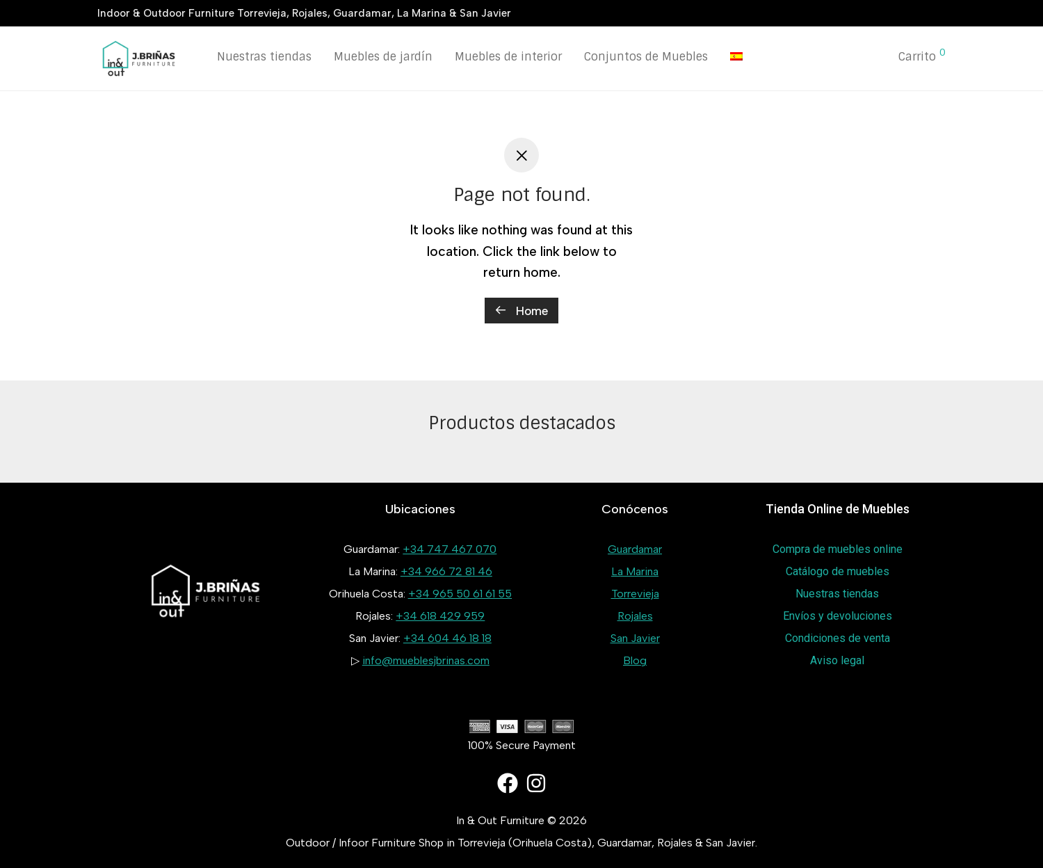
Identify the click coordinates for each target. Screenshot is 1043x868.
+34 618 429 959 (440, 615)
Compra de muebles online (838, 549)
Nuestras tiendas (264, 56)
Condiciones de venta (837, 638)
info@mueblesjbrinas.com (426, 660)
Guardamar (635, 549)
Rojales (635, 615)
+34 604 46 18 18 (447, 638)
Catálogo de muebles (837, 571)
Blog (635, 660)
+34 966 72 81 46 (446, 571)
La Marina (634, 571)
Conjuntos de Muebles (646, 56)
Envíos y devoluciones (837, 615)
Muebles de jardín (383, 56)
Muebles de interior (508, 56)
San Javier (635, 638)
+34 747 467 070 (449, 549)
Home (521, 311)
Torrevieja (635, 593)
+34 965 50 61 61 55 (460, 593)
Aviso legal (837, 660)
